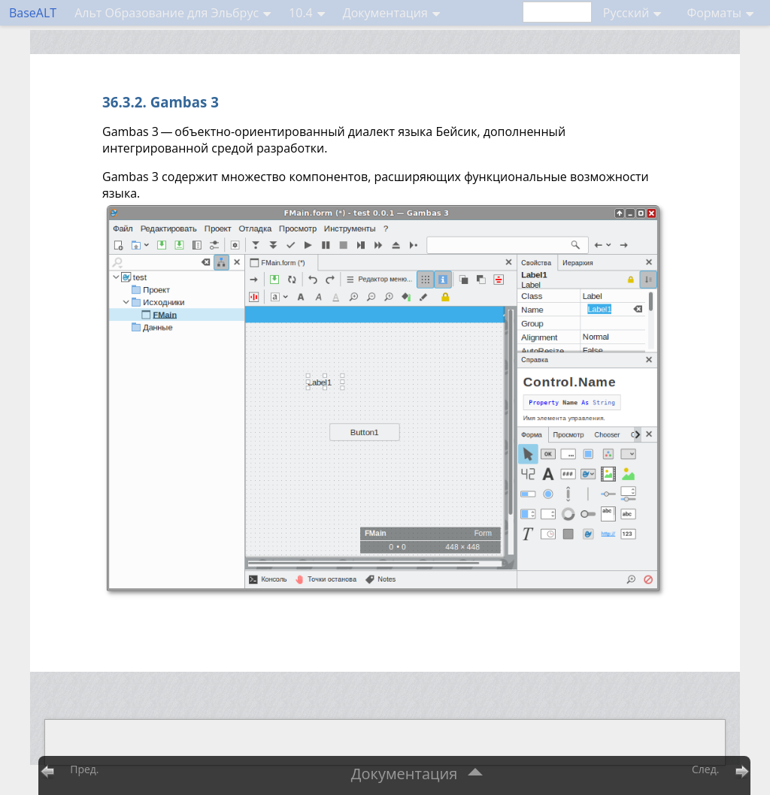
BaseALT (32, 13)
